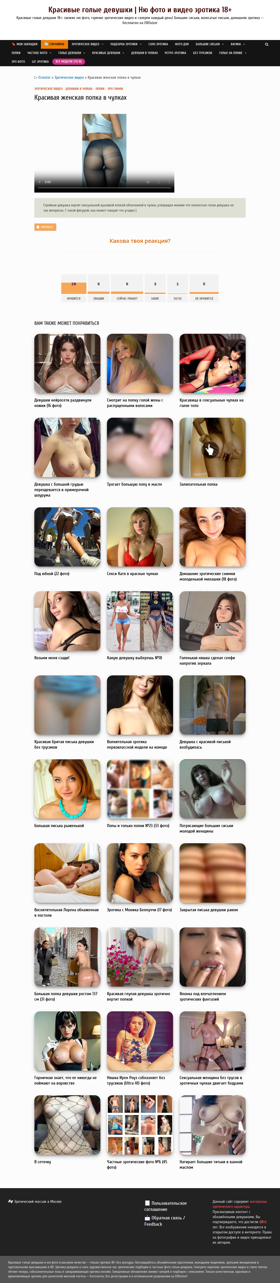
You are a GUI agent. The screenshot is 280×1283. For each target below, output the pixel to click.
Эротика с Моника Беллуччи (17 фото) (139, 909)
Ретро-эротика (175, 53)
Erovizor (44, 77)
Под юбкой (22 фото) (51, 573)
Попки (16, 53)
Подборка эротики (123, 44)
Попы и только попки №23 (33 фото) (138, 825)
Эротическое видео (85, 44)
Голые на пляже (230, 53)
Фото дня (182, 44)
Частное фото (37, 53)
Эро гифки (115, 89)
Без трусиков (202, 53)
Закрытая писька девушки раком (209, 909)
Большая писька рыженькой (59, 825)
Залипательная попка (198, 484)
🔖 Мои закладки (24, 44)
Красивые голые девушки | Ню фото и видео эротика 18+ (140, 9)
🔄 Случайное (54, 44)
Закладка (44, 227)
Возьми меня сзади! (51, 657)
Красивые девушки (106, 53)
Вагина (236, 44)
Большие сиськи (208, 44)
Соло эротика (158, 44)
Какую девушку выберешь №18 (134, 657)
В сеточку (42, 1161)
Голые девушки (69, 53)
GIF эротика (40, 62)
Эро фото (18, 62)
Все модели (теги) (69, 61)
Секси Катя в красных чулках (132, 573)
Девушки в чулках (144, 53)
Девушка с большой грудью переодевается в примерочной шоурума (61, 490)
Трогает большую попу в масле (134, 484)
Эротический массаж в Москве (35, 1201)
